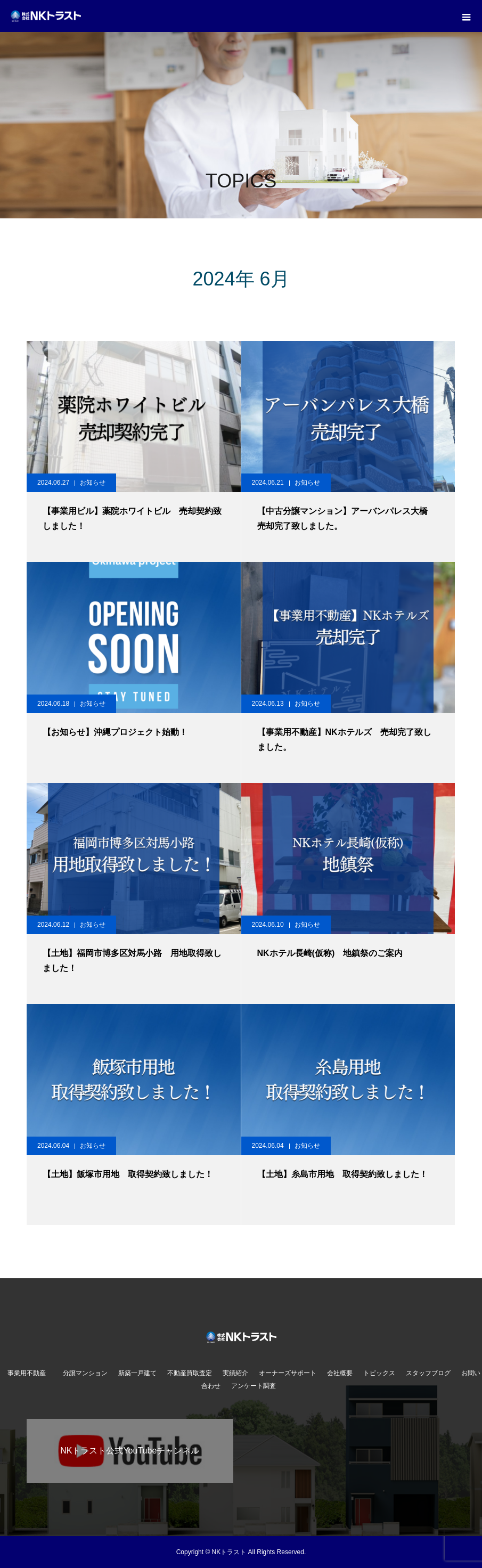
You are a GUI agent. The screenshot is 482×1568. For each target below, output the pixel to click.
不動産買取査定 (189, 1373)
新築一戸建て (137, 1373)
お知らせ (92, 482)
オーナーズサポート (287, 1373)
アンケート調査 (253, 1386)
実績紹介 (235, 1373)
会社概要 (340, 1373)
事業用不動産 (29, 1373)
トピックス (379, 1373)
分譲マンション (85, 1373)
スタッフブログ (428, 1373)
